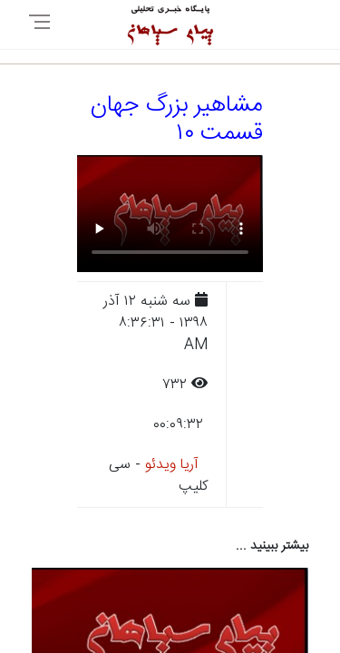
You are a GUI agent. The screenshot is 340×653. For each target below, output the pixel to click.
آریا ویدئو (172, 465)
